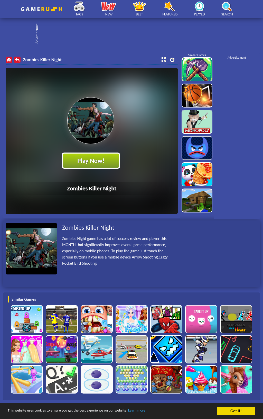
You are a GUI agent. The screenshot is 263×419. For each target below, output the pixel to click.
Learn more (160, 411)
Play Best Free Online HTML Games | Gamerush (41, 9)
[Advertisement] (134, 33)
